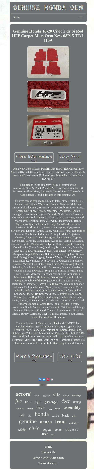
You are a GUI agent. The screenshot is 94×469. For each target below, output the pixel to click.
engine (47, 429)
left (22, 415)
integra (30, 408)
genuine (28, 421)
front (60, 421)
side (56, 394)
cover (37, 395)
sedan (50, 409)
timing (77, 402)
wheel (58, 430)
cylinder (73, 423)
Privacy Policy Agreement (48, 457)
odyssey (72, 429)
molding (76, 396)
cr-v (28, 401)
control (55, 416)
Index (48, 446)
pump (57, 408)
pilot (29, 416)
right (37, 401)
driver (46, 396)
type (52, 435)
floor (45, 433)
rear (40, 407)
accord (23, 394)
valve (74, 416)
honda (42, 414)
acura (46, 421)
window (20, 408)
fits (18, 401)
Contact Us (48, 452)
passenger (51, 402)
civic (34, 428)
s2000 (21, 429)
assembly (72, 407)
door (65, 401)
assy (66, 395)
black (65, 415)
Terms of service (48, 463)
